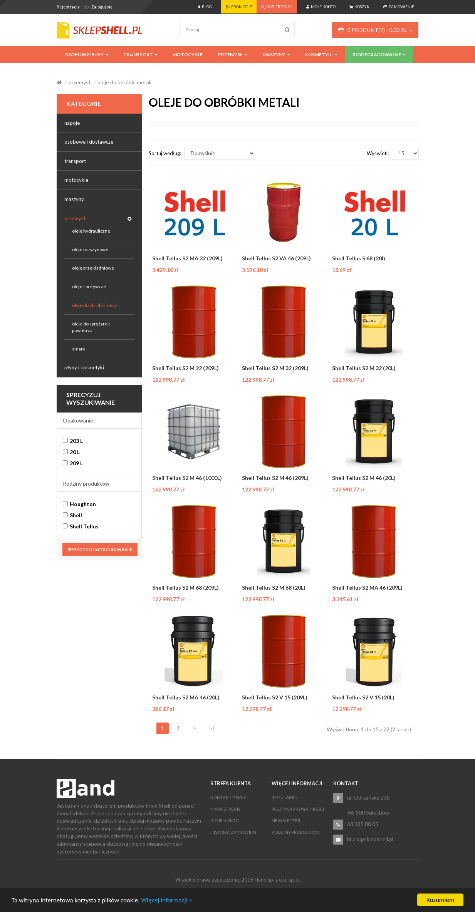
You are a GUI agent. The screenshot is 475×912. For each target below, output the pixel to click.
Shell (72, 515)
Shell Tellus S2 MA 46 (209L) (367, 587)
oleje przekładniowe (93, 268)
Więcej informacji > (166, 900)
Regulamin (285, 797)
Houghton (79, 504)
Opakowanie (78, 420)
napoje (72, 123)
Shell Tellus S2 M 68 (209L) (185, 587)
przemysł (80, 82)
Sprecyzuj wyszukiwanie (100, 549)
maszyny (74, 199)
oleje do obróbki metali (124, 82)
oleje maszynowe (90, 249)
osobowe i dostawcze (88, 142)
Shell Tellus (81, 526)
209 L (73, 463)
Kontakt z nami (229, 797)
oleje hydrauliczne (91, 231)
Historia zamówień (233, 832)
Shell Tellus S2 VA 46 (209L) (276, 258)
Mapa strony (225, 808)
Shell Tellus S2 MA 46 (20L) (186, 697)
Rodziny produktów (86, 483)
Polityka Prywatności (298, 808)
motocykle (76, 180)
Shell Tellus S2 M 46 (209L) (275, 477)
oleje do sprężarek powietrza (91, 327)
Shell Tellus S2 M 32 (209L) (275, 368)
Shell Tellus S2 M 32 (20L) (364, 368)
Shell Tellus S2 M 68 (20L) (273, 587)
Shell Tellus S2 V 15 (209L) (274, 697)
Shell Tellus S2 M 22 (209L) (185, 368)
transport (75, 161)
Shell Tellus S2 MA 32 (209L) (187, 258)
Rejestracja (68, 6)
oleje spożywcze (89, 286)
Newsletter (286, 820)
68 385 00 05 (362, 824)
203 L (73, 441)
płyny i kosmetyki (84, 367)
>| (211, 728)
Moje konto (224, 820)
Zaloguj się (101, 6)
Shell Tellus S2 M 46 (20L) (364, 477)
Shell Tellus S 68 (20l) (358, 258)
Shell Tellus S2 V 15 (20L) (363, 697)
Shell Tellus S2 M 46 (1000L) (187, 477)
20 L (71, 452)
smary (78, 349)
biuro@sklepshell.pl (370, 839)
